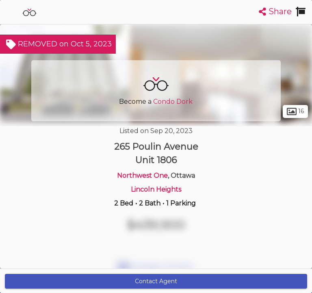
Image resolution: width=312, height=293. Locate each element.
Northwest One (142, 175)
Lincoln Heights (156, 189)
